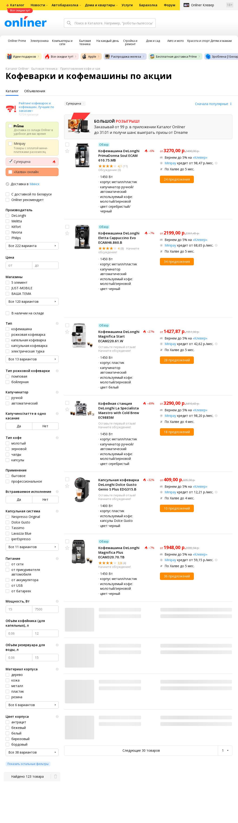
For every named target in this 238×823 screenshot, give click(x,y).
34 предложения (177, 261)
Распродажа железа (123, 56)
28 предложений (177, 360)
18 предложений (177, 432)
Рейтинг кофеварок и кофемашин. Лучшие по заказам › (36, 107)
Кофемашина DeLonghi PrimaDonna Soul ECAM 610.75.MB (118, 155)
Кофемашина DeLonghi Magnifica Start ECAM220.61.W (118, 336)
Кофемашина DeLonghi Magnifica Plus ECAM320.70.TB (118, 552)
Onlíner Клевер (202, 5)
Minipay (170, 163)
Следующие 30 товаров (141, 750)
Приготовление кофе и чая (80, 68)
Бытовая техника (44, 68)
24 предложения (177, 179)
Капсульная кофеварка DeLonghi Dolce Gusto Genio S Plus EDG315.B (118, 484)
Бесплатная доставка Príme (173, 56)
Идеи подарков (21, 56)
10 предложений (177, 508)
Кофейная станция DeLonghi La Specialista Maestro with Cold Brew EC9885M (118, 410)
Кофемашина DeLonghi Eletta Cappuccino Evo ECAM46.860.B (118, 238)
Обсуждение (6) (109, 170)
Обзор (104, 145)
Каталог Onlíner (17, 68)
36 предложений (177, 576)
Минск (35, 184)
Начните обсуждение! (114, 351)
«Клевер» (200, 157)
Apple (89, 56)
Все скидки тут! (58, 56)
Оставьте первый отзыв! (117, 347)
